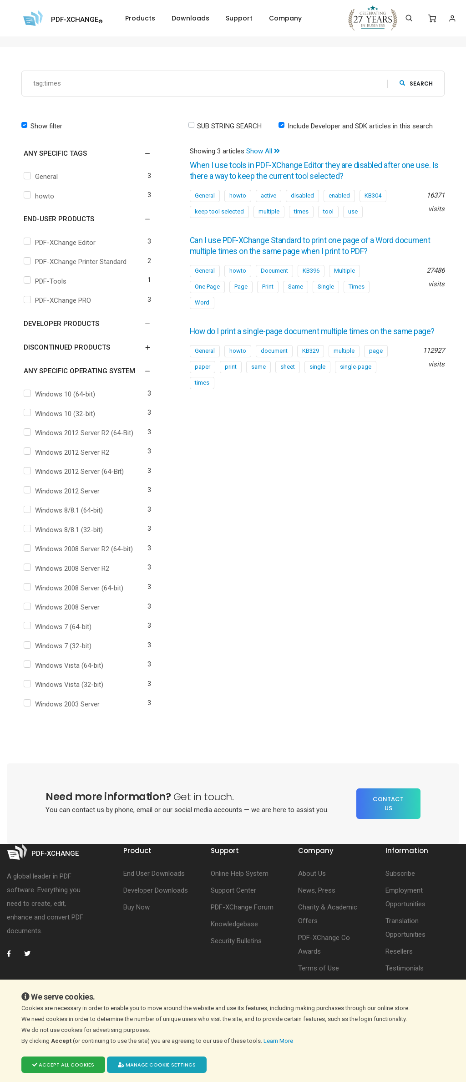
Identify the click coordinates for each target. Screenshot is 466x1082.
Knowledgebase (234, 924)
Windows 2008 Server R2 (67, 568)
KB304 (373, 195)
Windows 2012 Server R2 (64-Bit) (79, 433)
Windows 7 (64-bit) (58, 627)
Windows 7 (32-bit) (58, 646)
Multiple (344, 270)
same (258, 377)
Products (140, 18)
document (274, 361)
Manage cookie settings (157, 1064)
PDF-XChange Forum (242, 907)
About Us (312, 873)
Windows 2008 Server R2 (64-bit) (79, 549)
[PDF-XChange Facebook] (13, 953)
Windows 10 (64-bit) (60, 394)
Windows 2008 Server (63, 607)
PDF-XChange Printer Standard (76, 262)
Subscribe (400, 873)
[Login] (452, 18)
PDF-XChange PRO (58, 300)
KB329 (310, 361)
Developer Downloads (155, 890)
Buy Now (136, 907)
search (416, 83)
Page (241, 286)
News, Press (316, 890)
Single (326, 286)
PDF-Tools (46, 281)
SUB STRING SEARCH (229, 126)
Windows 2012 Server (63, 491)
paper (202, 377)
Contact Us (388, 804)
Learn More (278, 1040)
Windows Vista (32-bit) (64, 685)
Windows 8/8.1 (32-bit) (64, 530)
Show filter (46, 126)
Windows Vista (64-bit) (64, 665)
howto (40, 196)
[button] (82, 153)
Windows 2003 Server (63, 704)
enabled (339, 195)
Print (268, 286)
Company (285, 18)
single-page (355, 377)
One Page (207, 286)
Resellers (399, 951)
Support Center (233, 890)
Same (295, 286)
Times (357, 286)
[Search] (409, 18)
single (317, 377)
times (301, 211)
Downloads (190, 18)
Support (239, 18)
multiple (268, 211)
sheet (287, 377)
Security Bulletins (236, 941)
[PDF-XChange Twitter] (31, 953)
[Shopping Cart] (432, 18)
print (231, 377)
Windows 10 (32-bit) (60, 414)
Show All (263, 151)
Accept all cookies (63, 1064)
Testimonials (404, 968)
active (268, 195)
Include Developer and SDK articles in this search (360, 126)
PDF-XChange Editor (61, 243)
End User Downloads (154, 873)
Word (202, 302)
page (376, 361)
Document (274, 270)
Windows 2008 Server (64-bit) (74, 588)
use (353, 211)
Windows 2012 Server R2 (67, 452)
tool (328, 211)
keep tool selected (219, 211)
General (42, 177)
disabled (302, 195)
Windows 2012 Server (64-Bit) (75, 471)
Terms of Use (318, 968)
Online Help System (239, 873)
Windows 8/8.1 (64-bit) (64, 510)
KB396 (311, 270)
